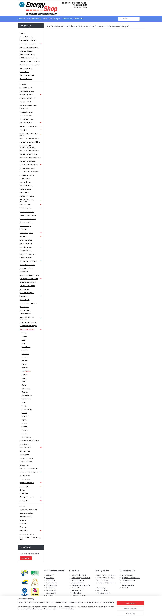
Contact (22, 506)
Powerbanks (24, 307)
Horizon (24, 357)
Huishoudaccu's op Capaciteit (30, 61)
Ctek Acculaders (25, 179)
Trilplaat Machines (26, 461)
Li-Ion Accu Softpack (27, 268)
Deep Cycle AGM (25, 182)
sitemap (71, 612)
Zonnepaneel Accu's (31, 497)
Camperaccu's (51, 583)
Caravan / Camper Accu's (31, 165)
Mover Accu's (24, 289)
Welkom (22, 33)
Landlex (24, 368)
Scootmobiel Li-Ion (26, 68)
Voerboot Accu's (25, 479)
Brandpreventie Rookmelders (30, 139)
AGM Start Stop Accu (27, 91)
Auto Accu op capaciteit (31, 44)
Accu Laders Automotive (28, 105)
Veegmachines (25, 476)
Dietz (23, 340)
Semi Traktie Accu (78, 583)
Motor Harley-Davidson (28, 282)
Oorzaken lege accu (79, 575)
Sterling (24, 423)
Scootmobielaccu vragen (28, 326)
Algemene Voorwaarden (28, 510)
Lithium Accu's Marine (27, 265)
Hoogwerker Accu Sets (27, 254)
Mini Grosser (26, 388)
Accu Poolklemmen (26, 112)
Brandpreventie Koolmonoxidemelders (28, 146)
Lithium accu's (51, 585)
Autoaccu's (50, 575)
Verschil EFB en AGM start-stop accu (30, 538)
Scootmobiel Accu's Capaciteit (30, 65)
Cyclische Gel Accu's (27, 175)
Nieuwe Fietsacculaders (28, 40)
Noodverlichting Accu (27, 293)
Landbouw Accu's (26, 257)
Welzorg (24, 434)
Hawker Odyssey (26, 244)
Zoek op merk (31, 501)
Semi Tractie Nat (25, 444)
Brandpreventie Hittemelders (30, 142)
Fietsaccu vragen (25, 226)
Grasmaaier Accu (26, 240)
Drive (23, 343)
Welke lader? (76, 593)
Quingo (24, 406)
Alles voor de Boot (26, 51)
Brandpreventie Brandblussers (30, 158)
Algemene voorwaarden (131, 578)
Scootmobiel (36, 19)
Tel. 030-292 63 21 (104, 593)
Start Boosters (25, 451)
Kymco (24, 364)
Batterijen (31, 130)
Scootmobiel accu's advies (81, 598)
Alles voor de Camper (27, 54)
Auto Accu (23, 84)
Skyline (24, 420)
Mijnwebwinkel (105, 612)
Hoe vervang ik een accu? (81, 578)
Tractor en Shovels (26, 458)
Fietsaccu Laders (31, 208)
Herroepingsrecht (26, 516)
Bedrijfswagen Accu (31, 95)
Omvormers (31, 296)
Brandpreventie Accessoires (29, 151)
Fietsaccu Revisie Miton (28, 215)
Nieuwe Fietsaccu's (26, 37)
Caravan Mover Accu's (27, 168)
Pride (23, 402)
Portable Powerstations (28, 303)
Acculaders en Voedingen (31, 126)
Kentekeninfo (78, 19)
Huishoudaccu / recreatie (81, 585)
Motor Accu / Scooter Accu (31, 279)
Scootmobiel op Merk (31, 329)
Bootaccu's (50, 580)
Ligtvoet (24, 374)
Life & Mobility (26, 371)
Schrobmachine (25, 314)
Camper (57, 19)
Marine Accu (24, 272)
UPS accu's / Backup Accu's (29, 468)
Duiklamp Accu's (25, 189)
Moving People (27, 395)
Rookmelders (51, 590)
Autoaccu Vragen (26, 115)
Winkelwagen (25, 558)
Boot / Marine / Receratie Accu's (31, 134)
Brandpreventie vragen (28, 161)
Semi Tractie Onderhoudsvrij (29, 441)
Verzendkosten (127, 575)
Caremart (25, 336)
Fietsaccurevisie (67, 19)
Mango (24, 378)
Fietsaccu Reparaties (27, 212)
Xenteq (22, 490)
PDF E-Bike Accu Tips (80, 603)
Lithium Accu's (24, 72)
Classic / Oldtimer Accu (27, 98)
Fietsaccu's (21, 19)
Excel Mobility (26, 347)
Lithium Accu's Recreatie (31, 261)
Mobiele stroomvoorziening (29, 275)
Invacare (25, 361)
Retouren (23, 520)
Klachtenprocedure (26, 513)
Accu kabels (24, 108)
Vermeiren (25, 430)
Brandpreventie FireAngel (28, 154)
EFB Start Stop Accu (26, 88)
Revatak (24, 413)
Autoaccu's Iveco (25, 102)
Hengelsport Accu (31, 247)
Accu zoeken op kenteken (29, 47)
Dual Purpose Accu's (27, 196)
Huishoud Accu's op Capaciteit (31, 200)
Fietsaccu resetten (26, 222)
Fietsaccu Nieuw (31, 205)
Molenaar (25, 392)
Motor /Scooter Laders (27, 286)
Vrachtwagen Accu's (31, 483)
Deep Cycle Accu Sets (27, 75)
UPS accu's (50, 596)
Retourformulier (128, 585)
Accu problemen (78, 580)
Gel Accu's (23, 229)
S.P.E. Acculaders (31, 447)
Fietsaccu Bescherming (28, 219)
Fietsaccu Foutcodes (27, 534)
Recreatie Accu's (25, 310)
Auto (28, 19)
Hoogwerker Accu (26, 251)
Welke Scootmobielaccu (28, 322)
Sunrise (24, 427)
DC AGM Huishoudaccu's (28, 58)
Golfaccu (31, 236)
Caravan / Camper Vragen (29, 172)
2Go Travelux (26, 437)
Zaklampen (24, 493)
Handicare (25, 354)
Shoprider (25, 416)
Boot (50, 19)
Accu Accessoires (31, 122)
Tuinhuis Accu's (25, 455)
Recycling (23, 527)
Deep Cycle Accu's (26, 79)
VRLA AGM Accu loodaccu (31, 472)
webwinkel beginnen (85, 612)
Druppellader (24, 192)
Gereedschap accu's (79, 596)
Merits (24, 381)
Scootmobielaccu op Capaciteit (31, 318)
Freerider (25, 350)
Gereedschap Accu (31, 233)
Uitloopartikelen (25, 465)
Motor (45, 19)
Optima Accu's (24, 300)
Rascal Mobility (27, 409)
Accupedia (31, 530)
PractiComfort (26, 399)
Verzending (24, 523)
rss (77, 612)
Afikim (24, 333)
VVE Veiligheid (31, 486)
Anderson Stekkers (26, 119)
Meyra (24, 385)
